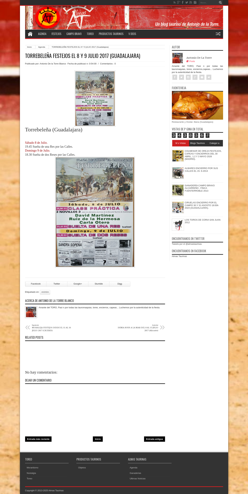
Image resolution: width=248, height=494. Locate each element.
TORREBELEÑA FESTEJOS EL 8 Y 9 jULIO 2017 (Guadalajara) (82, 56)
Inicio (29, 47)
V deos (132, 34)
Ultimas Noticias (138, 478)
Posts (190, 61)
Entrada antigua (154, 439)
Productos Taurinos (111, 34)
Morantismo (32, 467)
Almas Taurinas (179, 256)
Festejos (56, 34)
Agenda (42, 34)
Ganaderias (135, 473)
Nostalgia (31, 473)
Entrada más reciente (38, 439)
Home (30, 34)
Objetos (82, 467)
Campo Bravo (74, 34)
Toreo (90, 34)
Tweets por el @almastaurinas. (187, 244)
